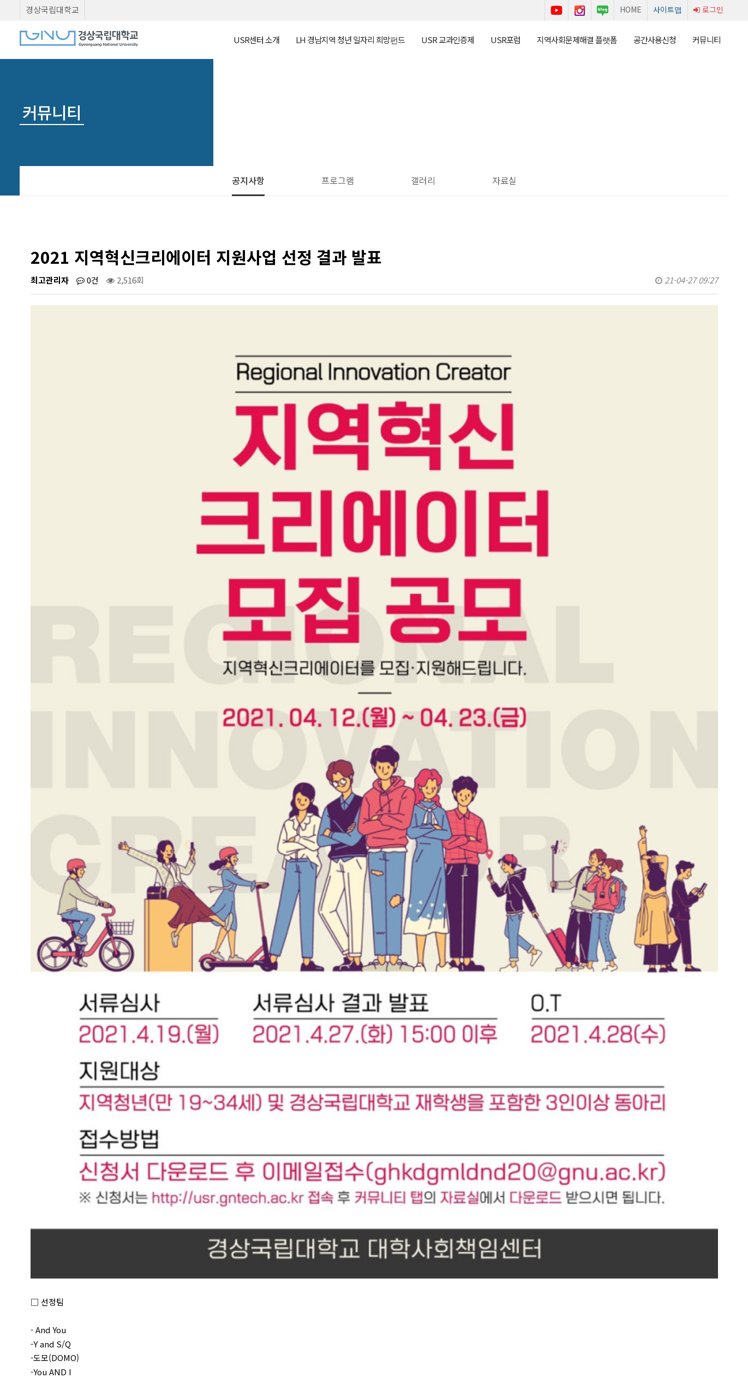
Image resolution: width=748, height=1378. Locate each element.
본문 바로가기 (0, 0)
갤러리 (423, 180)
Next (84, 1259)
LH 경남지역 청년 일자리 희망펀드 (350, 39)
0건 (87, 280)
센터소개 (246, 1307)
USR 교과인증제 (447, 39)
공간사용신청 (654, 39)
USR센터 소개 (256, 39)
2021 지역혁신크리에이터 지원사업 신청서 (151, 1173)
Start (47, 1259)
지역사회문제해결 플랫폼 (577, 39)
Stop (66, 1259)
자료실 (504, 180)
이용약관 (291, 1307)
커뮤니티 (706, 39)
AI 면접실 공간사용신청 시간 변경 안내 (144, 1146)
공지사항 (248, 180)
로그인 (708, 9)
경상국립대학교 (52, 9)
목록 (700, 1113)
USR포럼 (505, 39)
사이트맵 (667, 9)
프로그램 (337, 180)
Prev (29, 1259)
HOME (631, 9)
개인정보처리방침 (348, 1307)
